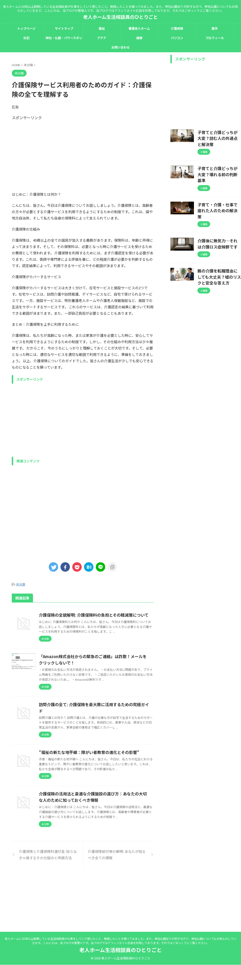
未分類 (20, 584)
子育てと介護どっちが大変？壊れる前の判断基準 (218, 163)
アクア (101, 38)
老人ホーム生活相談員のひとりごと (120, 16)
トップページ (26, 28)
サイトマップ (64, 28)
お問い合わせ (120, 47)
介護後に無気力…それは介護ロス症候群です (218, 221)
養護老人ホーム (139, 28)
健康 (139, 38)
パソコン (177, 38)
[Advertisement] (83, 153)
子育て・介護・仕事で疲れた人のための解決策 (218, 192)
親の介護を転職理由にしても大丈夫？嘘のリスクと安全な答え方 (218, 252)
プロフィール (214, 38)
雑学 (215, 28)
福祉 (102, 28)
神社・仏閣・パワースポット (64, 39)
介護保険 (177, 28)
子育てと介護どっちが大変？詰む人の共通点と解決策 (218, 134)
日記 (26, 38)
